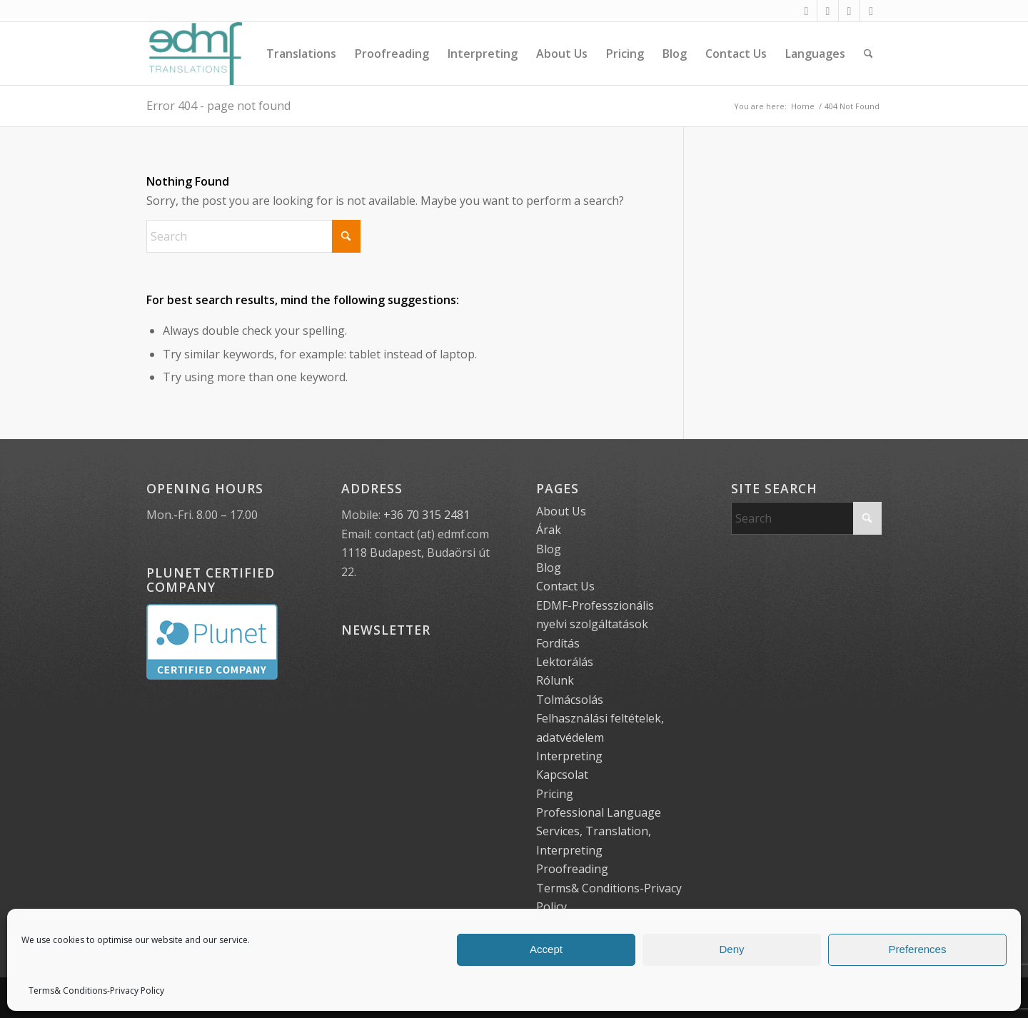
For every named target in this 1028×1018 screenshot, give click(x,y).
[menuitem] (301, 53)
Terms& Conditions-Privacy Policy (96, 990)
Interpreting (569, 756)
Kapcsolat (562, 774)
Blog (548, 549)
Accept (546, 949)
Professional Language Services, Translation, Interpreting (598, 831)
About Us (561, 511)
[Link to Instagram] (827, 10)
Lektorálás (564, 662)
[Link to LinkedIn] (871, 10)
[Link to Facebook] (806, 10)
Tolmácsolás (569, 699)
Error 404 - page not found (218, 106)
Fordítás (558, 643)
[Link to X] (849, 10)
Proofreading (572, 869)
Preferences (918, 949)
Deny (731, 949)
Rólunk (555, 680)
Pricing (554, 794)
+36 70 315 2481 (426, 515)
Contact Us (565, 586)
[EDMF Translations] (194, 53)
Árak (548, 530)
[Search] (868, 53)
